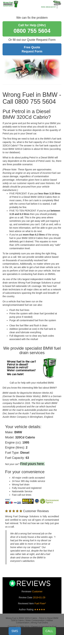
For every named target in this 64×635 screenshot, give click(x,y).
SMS (14, 631)
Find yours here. (32, 464)
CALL (49, 631)
